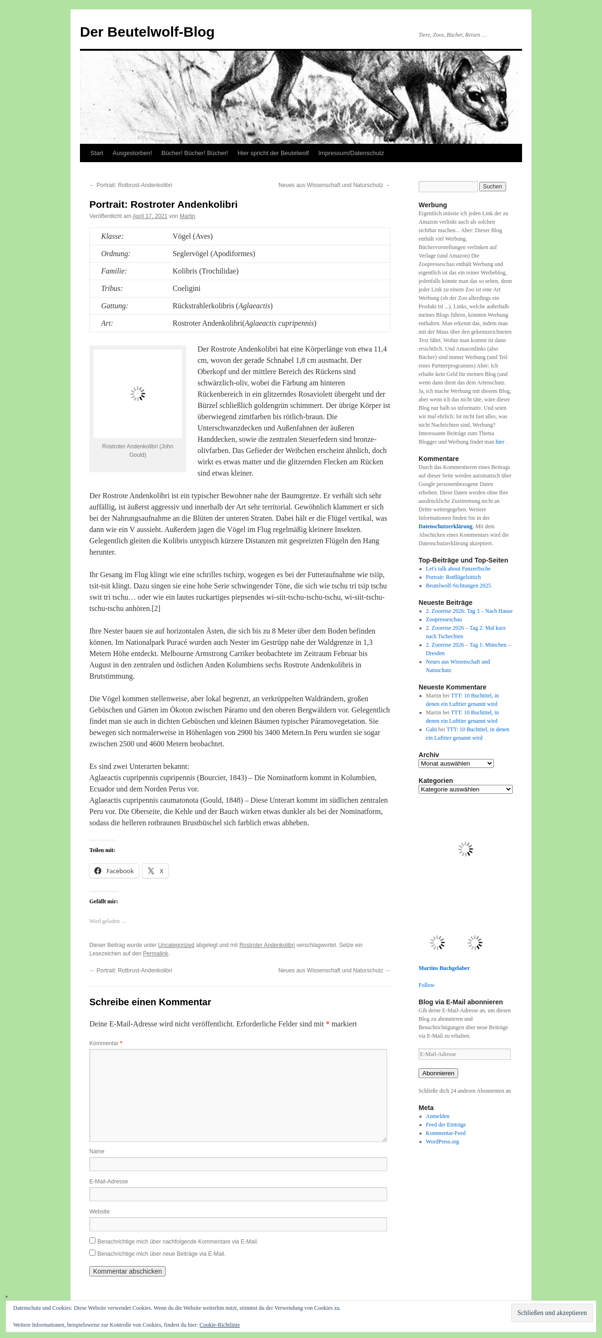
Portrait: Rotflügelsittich (453, 577)
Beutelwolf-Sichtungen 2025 (458, 585)
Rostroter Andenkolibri (267, 945)
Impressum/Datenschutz (351, 152)
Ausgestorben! (132, 152)
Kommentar (105, 1043)
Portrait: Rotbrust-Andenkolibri (130, 185)
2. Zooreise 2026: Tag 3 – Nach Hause (469, 611)
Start (96, 152)
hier (501, 441)
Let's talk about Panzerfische (458, 568)
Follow (427, 985)
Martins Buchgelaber (444, 968)
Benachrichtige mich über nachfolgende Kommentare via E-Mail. (177, 1241)
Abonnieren (438, 1073)
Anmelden (438, 1116)
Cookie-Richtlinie (219, 1325)
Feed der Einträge (446, 1124)
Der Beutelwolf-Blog (147, 31)
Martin (187, 216)
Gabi (431, 729)
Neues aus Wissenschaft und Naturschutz (334, 185)
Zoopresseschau (444, 619)
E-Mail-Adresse (108, 1181)
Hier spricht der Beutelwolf (273, 152)
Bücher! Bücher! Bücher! (194, 152)
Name (96, 1151)
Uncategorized (176, 945)
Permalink (155, 953)
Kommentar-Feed (446, 1133)
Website (99, 1211)
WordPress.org (442, 1141)
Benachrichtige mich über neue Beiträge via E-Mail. (161, 1254)
